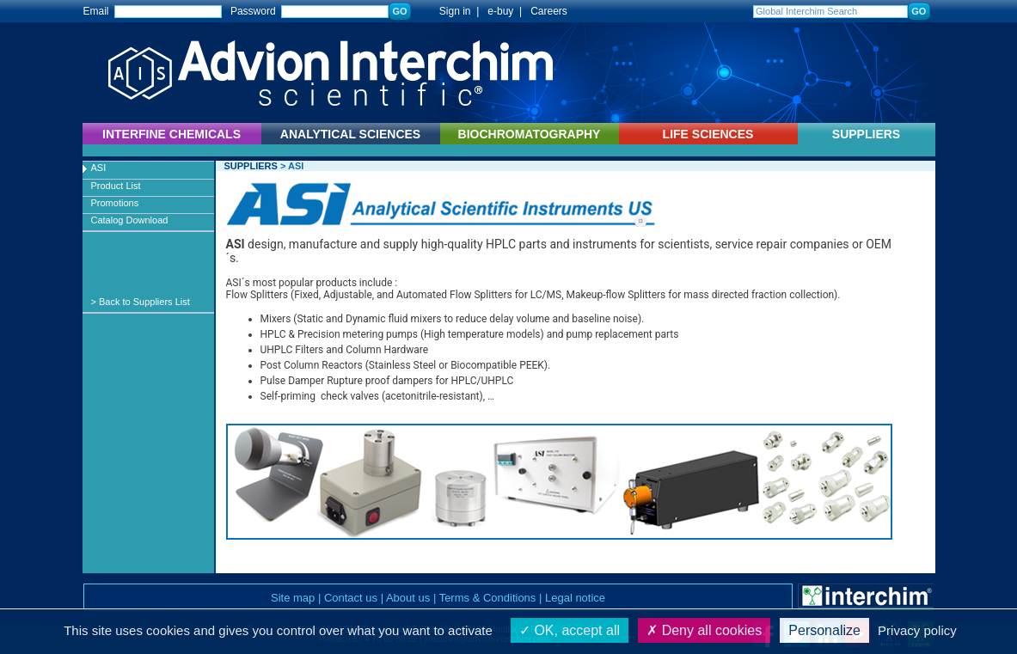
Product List (116, 185)
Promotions (115, 203)
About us (408, 597)
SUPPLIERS (866, 134)
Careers (548, 11)
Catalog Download (129, 220)
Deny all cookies (704, 630)
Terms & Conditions (487, 597)
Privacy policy (917, 630)
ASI (99, 167)
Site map (293, 597)
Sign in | (450, 11)
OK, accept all (569, 630)
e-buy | (507, 11)
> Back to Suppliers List (140, 301)
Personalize (824, 630)
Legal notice (575, 597)
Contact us (350, 597)
